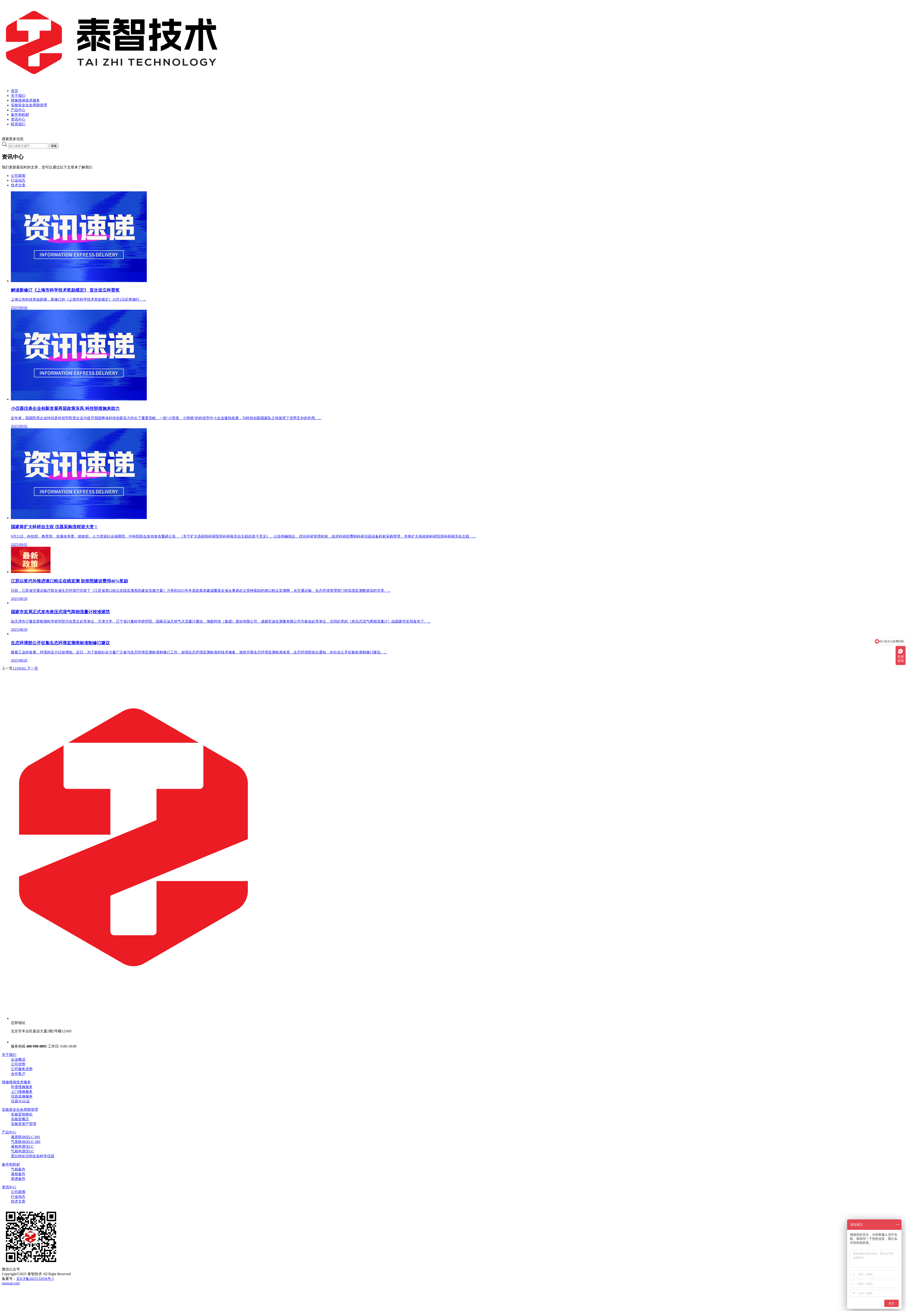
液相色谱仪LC (22, 1146)
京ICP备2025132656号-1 (35, 1279)
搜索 (54, 146)
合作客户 (18, 1074)
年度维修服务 (22, 1087)
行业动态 (18, 180)
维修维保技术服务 (16, 1082)
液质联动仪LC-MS (25, 1137)
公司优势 (18, 1064)
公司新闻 (18, 176)
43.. (24, 668)
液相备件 (18, 1174)
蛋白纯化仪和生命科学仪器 (32, 1156)
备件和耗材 (11, 1164)
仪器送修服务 (22, 1096)
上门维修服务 (22, 1092)
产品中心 (9, 1132)
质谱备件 (18, 1179)
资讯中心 (9, 1187)
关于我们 (9, 1055)
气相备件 (18, 1169)
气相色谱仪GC (22, 1151)
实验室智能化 (22, 1114)
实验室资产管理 (23, 1124)
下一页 (32, 668)
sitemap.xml (11, 1283)
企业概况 (18, 1059)
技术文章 (18, 185)
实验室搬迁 (20, 1119)
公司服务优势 (22, 1069)
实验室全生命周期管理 (20, 1109)
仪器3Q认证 (20, 1101)
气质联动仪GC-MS (26, 1142)
